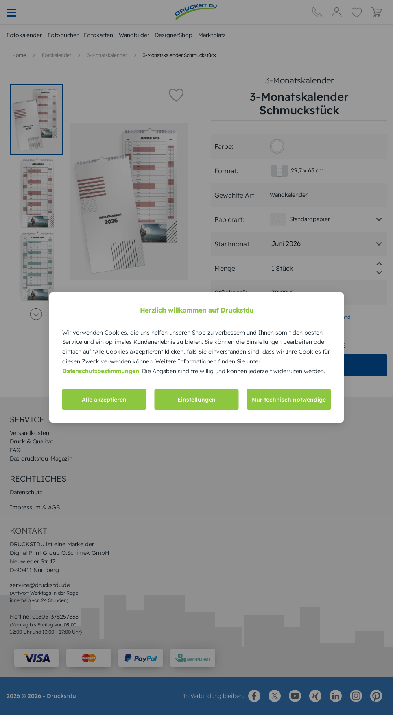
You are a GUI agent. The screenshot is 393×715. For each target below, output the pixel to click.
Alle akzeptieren (104, 399)
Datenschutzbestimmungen (100, 370)
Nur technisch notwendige (289, 399)
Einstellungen (196, 399)
